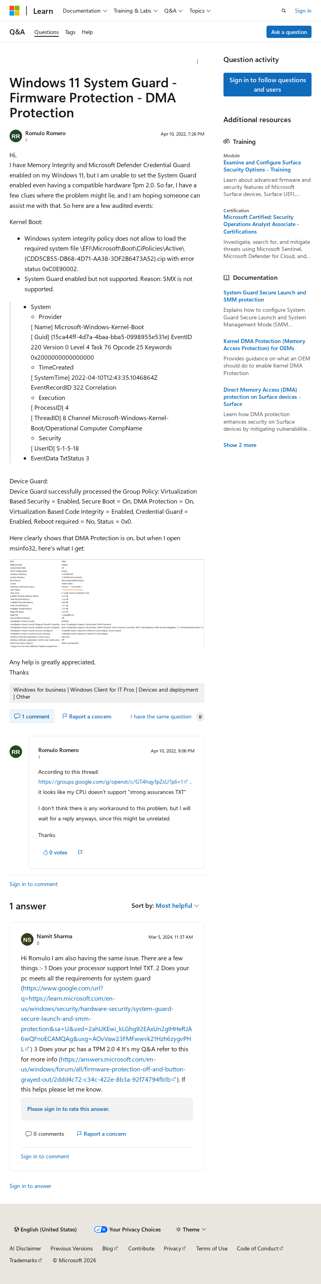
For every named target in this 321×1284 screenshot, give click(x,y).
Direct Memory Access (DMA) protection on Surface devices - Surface (262, 396)
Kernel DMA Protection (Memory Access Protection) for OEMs (264, 344)
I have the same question (161, 716)
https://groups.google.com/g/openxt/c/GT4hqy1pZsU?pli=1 (110, 781)
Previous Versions (72, 1248)
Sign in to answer (30, 1186)
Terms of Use (211, 1248)
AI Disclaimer (25, 1248)
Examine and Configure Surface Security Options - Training (262, 166)
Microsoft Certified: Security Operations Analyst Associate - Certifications (261, 224)
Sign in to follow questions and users (267, 84)
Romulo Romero (45, 133)
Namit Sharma (54, 936)
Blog (107, 1248)
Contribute (141, 1248)
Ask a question (289, 32)
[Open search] (284, 11)
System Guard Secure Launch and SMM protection (264, 296)
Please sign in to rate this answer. (68, 1108)
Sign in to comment (33, 884)
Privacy (172, 1248)
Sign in (303, 10)
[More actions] (198, 61)
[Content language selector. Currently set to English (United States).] (45, 1229)
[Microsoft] (14, 11)
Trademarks (23, 1260)
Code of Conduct (257, 1248)
